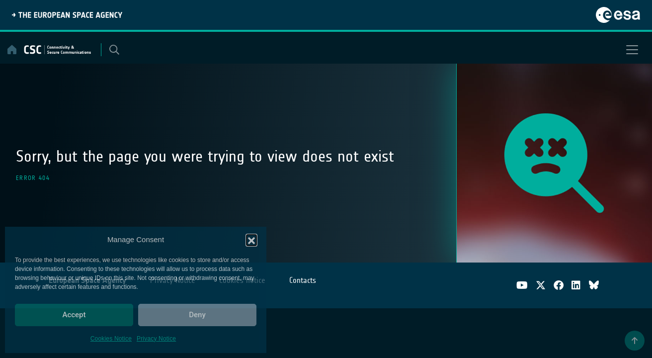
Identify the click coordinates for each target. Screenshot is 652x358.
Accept (73, 314)
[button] (251, 240)
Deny (197, 314)
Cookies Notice (111, 338)
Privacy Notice (156, 338)
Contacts (302, 280)
